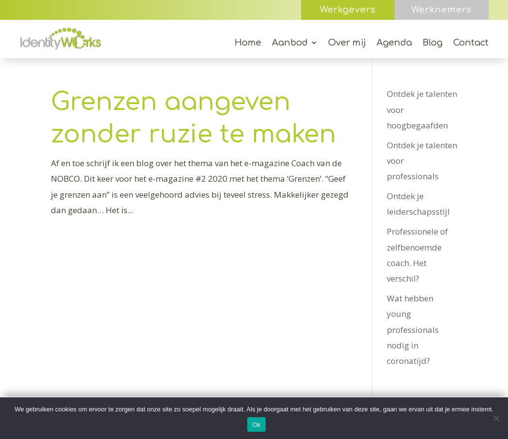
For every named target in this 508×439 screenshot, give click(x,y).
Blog (433, 43)
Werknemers (442, 10)
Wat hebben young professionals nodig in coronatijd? (413, 329)
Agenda (394, 43)
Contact (471, 43)
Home (248, 43)
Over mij (347, 43)
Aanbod (290, 43)
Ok (256, 424)
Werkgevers (348, 10)
